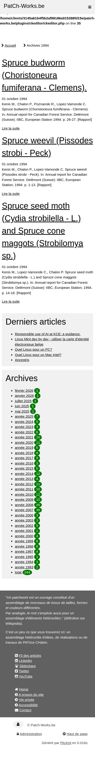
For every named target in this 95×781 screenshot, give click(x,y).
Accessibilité (28, 705)
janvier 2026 (24, 396)
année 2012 (24, 484)
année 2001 (24, 531)
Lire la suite (11, 128)
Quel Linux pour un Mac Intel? (38, 355)
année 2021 (24, 437)
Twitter (24, 671)
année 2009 (24, 499)
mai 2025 (22, 411)
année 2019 (24, 447)
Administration (31, 734)
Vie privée (26, 700)
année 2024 (24, 422)
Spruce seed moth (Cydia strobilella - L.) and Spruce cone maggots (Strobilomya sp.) (42, 230)
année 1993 (24, 567)
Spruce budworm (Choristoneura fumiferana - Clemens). (44, 75)
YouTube (26, 676)
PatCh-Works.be (24, 6)
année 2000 (24, 536)
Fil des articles (30, 655)
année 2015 (24, 468)
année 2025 (24, 416)
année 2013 (24, 479)
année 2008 (24, 505)
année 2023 (24, 427)
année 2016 (24, 463)
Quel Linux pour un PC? (33, 349)
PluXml (65, 743)
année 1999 (24, 541)
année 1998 (24, 546)
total (19, 572)
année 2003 (24, 520)
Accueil (10, 45)
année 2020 (24, 442)
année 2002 (24, 526)
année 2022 (24, 432)
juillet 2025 (23, 401)
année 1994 (24, 562)
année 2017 (24, 458)
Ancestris (22, 360)
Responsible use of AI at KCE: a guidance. (48, 334)
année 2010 (24, 494)
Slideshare (27, 666)
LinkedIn (25, 661)
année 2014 (24, 474)
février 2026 (24, 390)
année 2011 (24, 489)
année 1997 (24, 551)
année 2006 (24, 515)
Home (23, 689)
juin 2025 (22, 406)
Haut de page (77, 734)
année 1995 (24, 557)
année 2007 (24, 510)
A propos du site (31, 695)
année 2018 (24, 453)
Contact (25, 710)
